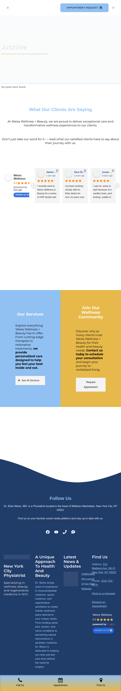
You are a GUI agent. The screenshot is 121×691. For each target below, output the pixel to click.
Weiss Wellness (20, 177)
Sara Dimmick (79, 172)
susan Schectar (107, 172)
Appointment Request (84, 7)
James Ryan (51, 172)
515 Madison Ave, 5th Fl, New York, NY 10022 (104, 568)
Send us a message (103, 593)
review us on (23, 194)
